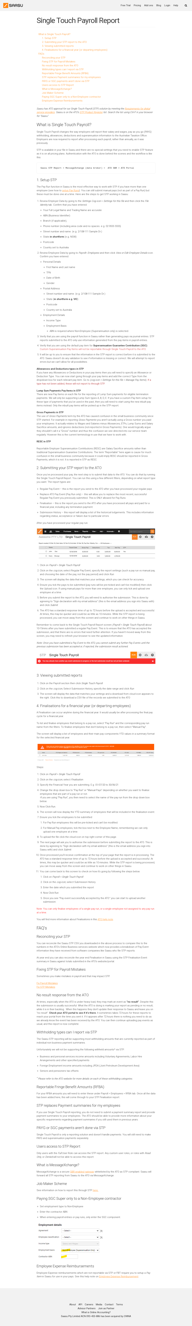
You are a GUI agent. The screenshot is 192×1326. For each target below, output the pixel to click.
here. (95, 1184)
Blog (158, 5)
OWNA (127, 1309)
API (80, 1298)
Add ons (148, 5)
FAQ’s (41, 53)
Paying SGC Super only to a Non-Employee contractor (71, 96)
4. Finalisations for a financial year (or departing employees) (74, 49)
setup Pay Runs (70, 190)
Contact (109, 1298)
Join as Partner (106, 1301)
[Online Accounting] (13, 5)
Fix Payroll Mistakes (47, 977)
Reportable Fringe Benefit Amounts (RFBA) (65, 73)
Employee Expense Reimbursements (62, 100)
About (72, 1298)
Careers (89, 1298)
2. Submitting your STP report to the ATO (64, 42)
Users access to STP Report (58, 85)
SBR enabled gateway (82, 1165)
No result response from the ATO (60, 65)
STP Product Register (91, 112)
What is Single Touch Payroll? (54, 34)
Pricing (137, 5)
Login (167, 5)
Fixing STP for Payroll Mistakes (58, 61)
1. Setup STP (49, 38)
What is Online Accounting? (96, 1305)
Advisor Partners (87, 1301)
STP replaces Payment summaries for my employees (71, 77)
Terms (119, 1298)
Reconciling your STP (53, 57)
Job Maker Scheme (53, 92)
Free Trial (125, 5)
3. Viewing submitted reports (58, 45)
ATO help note (105, 914)
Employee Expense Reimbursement (118, 1269)
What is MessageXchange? (57, 88)
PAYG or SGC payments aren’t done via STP (65, 81)
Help (175, 5)
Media (99, 1298)
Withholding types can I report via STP (63, 69)
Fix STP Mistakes (46, 981)
